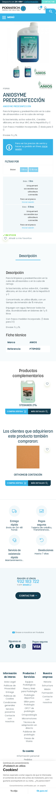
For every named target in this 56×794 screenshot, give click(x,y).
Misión (47, 689)
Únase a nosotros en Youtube (28, 632)
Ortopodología (29, 714)
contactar (49, 1)
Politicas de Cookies (10, 697)
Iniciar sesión (28, 202)
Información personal (28, 755)
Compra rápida (16, 411)
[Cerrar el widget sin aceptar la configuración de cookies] (15, 762)
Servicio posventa (10, 710)
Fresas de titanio (29, 740)
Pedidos (28, 759)
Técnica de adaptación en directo (29, 725)
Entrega (10, 692)
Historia (47, 681)
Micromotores (29, 718)
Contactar (28, 595)
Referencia (13, 348)
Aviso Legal (10, 681)
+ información (31, 1)
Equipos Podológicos (29, 683)
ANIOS (33, 342)
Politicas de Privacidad (10, 687)
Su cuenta (28, 751)
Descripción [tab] (28, 256)
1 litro (24, 169)
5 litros (33, 169)
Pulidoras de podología (29, 733)
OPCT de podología (29, 710)
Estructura (47, 685)
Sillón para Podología (29, 703)
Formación (47, 692)
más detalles (39, 411)
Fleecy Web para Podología (29, 690)
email (27, 584)
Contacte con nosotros (10, 718)
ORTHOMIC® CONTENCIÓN (28, 475)
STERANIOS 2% (28, 405)
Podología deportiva (29, 697)
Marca (11, 342)
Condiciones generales (9, 704)
